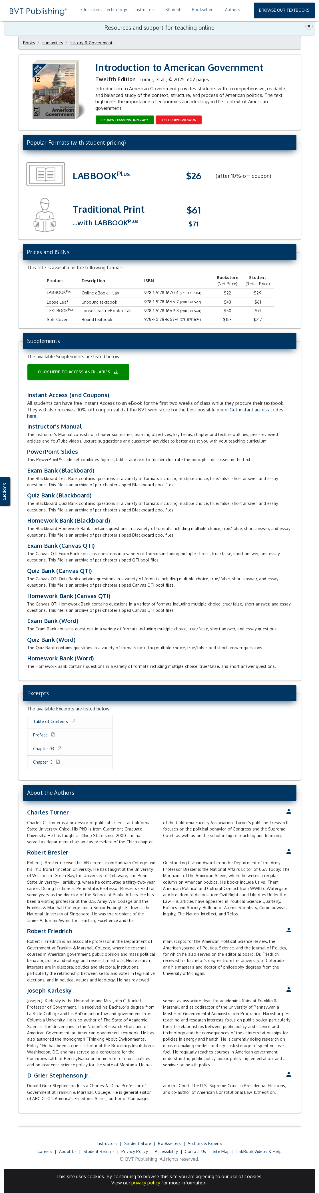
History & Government (91, 42)
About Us (68, 1151)
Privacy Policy (134, 1151)
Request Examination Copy (124, 120)
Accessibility (166, 1151)
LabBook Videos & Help (259, 1151)
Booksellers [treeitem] (203, 9)
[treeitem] (232, 9)
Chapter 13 (43, 762)
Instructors (107, 1143)
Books (29, 42)
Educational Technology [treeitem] (104, 9)
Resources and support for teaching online (159, 27)
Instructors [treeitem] (145, 9)
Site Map (221, 1151)
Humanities (52, 42)
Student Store (137, 1143)
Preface (41, 734)
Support (5, 491)
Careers (44, 1151)
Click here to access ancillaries (78, 372)
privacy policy (145, 1183)
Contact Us (195, 1151)
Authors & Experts (205, 1143)
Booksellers (169, 1143)
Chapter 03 (44, 748)
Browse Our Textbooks (284, 10)
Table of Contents (51, 721)
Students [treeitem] (173, 9)
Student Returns (99, 1151)
